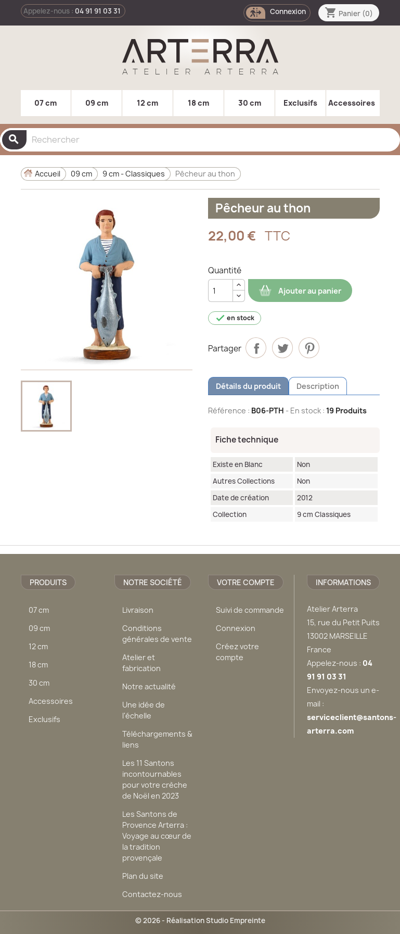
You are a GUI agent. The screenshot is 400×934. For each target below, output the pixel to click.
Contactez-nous (152, 894)
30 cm (249, 103)
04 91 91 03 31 (98, 11)
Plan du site (142, 876)
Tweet (282, 348)
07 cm (45, 103)
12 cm (147, 103)
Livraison (137, 610)
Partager (256, 348)
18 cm (198, 103)
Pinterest (309, 348)
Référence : (229, 410)
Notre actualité (149, 686)
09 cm (96, 103)
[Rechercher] (200, 140)
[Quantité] (220, 290)
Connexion (235, 628)
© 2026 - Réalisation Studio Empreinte (200, 920)
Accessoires (351, 103)
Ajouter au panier (300, 291)
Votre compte (246, 582)
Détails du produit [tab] (248, 386)
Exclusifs (300, 103)
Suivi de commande (250, 610)
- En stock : (305, 410)
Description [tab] (317, 386)
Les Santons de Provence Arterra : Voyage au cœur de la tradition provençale (156, 836)
